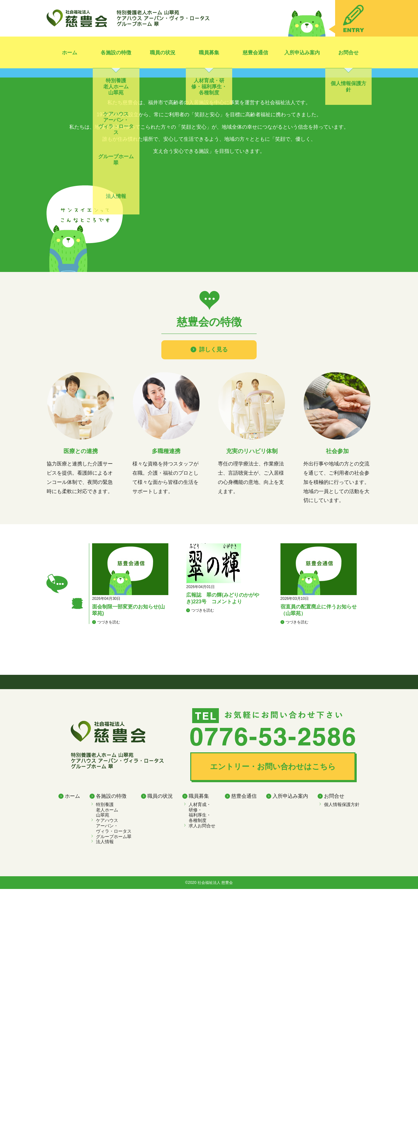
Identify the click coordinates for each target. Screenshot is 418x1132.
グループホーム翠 (113, 1079)
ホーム (69, 52)
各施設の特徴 (116, 52)
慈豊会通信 (255, 52)
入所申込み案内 (302, 52)
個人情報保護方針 (342, 1047)
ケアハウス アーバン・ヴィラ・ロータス (113, 1069)
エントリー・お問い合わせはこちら (273, 1009)
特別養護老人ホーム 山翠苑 (107, 1053)
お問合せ (348, 52)
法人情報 (105, 1084)
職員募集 (209, 52)
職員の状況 (162, 52)
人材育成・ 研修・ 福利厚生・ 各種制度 (200, 1055)
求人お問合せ (202, 1068)
